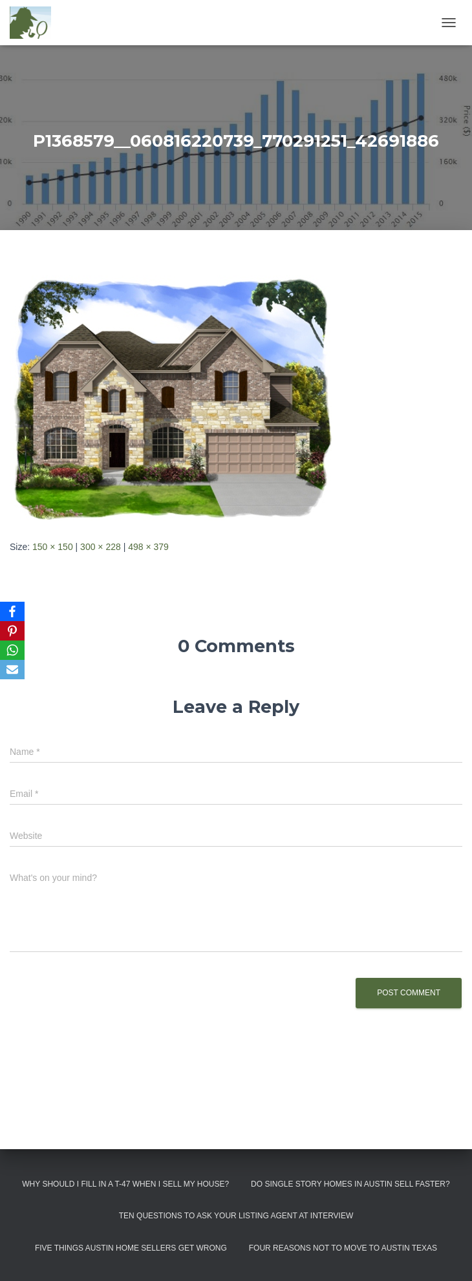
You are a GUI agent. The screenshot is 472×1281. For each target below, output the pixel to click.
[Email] (12, 669)
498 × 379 (148, 547)
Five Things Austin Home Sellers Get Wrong (131, 1248)
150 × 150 (52, 547)
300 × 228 (100, 547)
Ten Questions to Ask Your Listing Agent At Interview (236, 1215)
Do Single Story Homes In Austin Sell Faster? (350, 1184)
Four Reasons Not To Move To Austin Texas (343, 1248)
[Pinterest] (12, 630)
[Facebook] (12, 611)
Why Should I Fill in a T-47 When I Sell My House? (125, 1184)
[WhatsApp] (12, 650)
